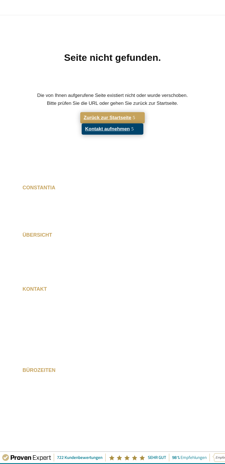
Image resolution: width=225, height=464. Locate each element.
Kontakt (31, 269)
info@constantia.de (44, 345)
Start (28, 246)
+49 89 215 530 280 (45, 340)
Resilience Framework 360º (53, 252)
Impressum (164, 420)
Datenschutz (166, 426)
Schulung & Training (45, 258)
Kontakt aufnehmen (107, 129)
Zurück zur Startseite (107, 117)
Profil (28, 264)
